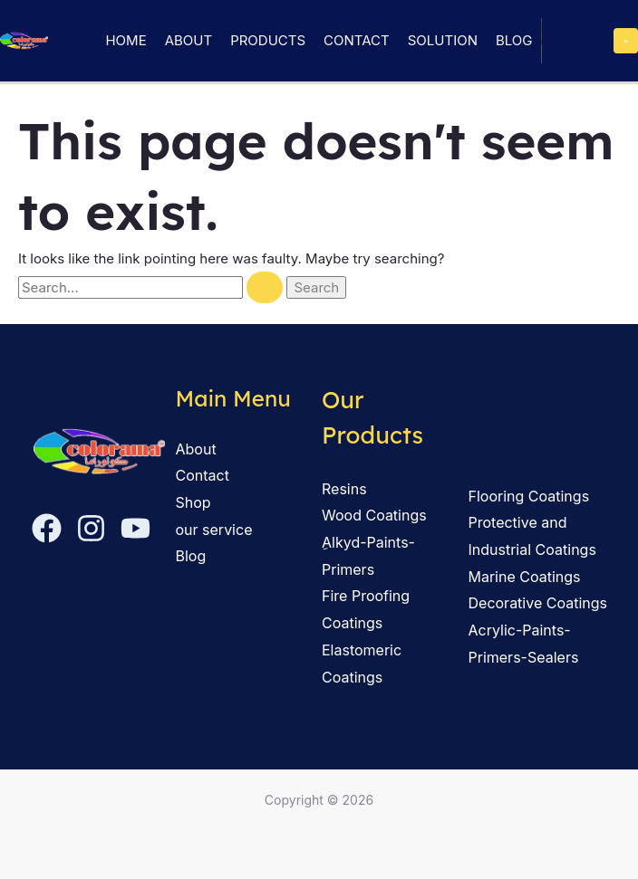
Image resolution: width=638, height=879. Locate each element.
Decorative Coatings (538, 603)
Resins (344, 489)
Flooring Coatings (529, 496)
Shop (193, 502)
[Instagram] (91, 528)
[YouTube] (135, 528)
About (188, 40)
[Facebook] (46, 528)
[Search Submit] (264, 287)
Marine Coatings (525, 577)
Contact (357, 40)
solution (443, 40)
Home (125, 40)
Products (267, 40)
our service (214, 530)
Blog (514, 40)
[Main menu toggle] (626, 40)
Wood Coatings (374, 515)
